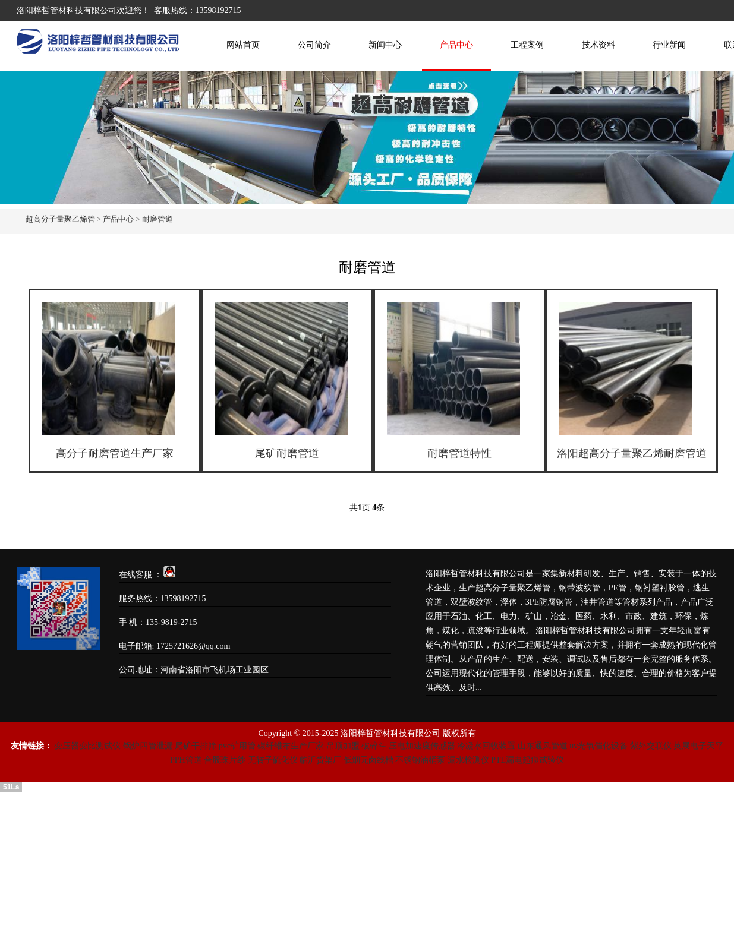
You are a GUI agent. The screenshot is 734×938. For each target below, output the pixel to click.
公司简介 (314, 44)
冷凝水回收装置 (486, 745)
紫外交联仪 (651, 745)
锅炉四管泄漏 (148, 745)
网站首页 (243, 44)
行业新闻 (669, 44)
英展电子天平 (698, 745)
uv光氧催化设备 (598, 745)
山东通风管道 (543, 745)
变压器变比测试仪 (87, 745)
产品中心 (456, 44)
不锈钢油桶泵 (420, 760)
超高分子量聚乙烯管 (60, 218)
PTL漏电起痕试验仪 (527, 760)
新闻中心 (385, 44)
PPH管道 (186, 760)
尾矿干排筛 (195, 745)
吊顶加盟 (343, 745)
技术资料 (598, 44)
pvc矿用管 (237, 745)
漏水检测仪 (468, 760)
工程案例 (527, 44)
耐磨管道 (157, 218)
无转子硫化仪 (273, 760)
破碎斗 (373, 745)
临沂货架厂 (320, 760)
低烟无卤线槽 (368, 760)
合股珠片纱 (224, 760)
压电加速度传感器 (422, 745)
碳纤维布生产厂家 (290, 745)
